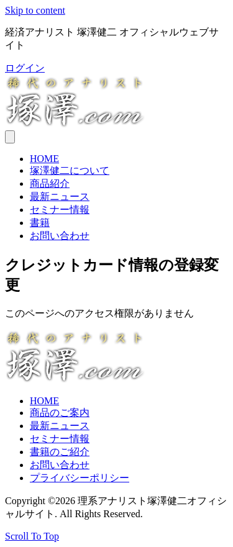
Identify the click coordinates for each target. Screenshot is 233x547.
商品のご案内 (59, 412)
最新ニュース (59, 196)
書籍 (40, 222)
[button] (25, 68)
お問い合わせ (59, 235)
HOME (44, 158)
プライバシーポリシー (79, 477)
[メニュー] (10, 136)
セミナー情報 (59, 209)
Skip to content (35, 10)
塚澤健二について (69, 170)
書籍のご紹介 (59, 451)
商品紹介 (50, 183)
